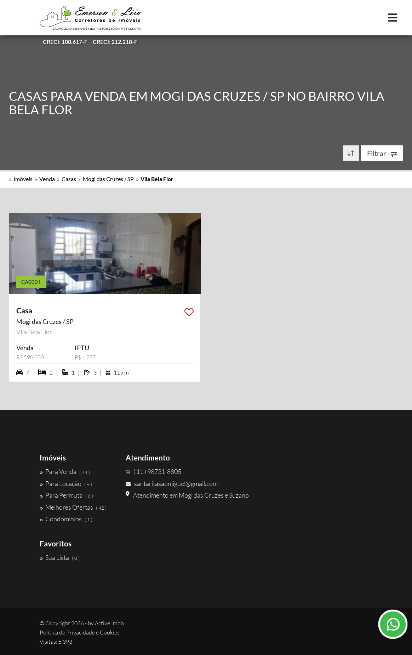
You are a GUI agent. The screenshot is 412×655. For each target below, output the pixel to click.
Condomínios (66, 519)
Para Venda (65, 471)
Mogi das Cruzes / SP (108, 178)
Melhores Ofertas (73, 507)
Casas (69, 178)
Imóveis (23, 178)
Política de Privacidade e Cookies (80, 632)
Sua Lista (60, 557)
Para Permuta (66, 495)
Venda (47, 178)
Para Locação (66, 483)
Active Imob (109, 623)
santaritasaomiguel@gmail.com (172, 483)
